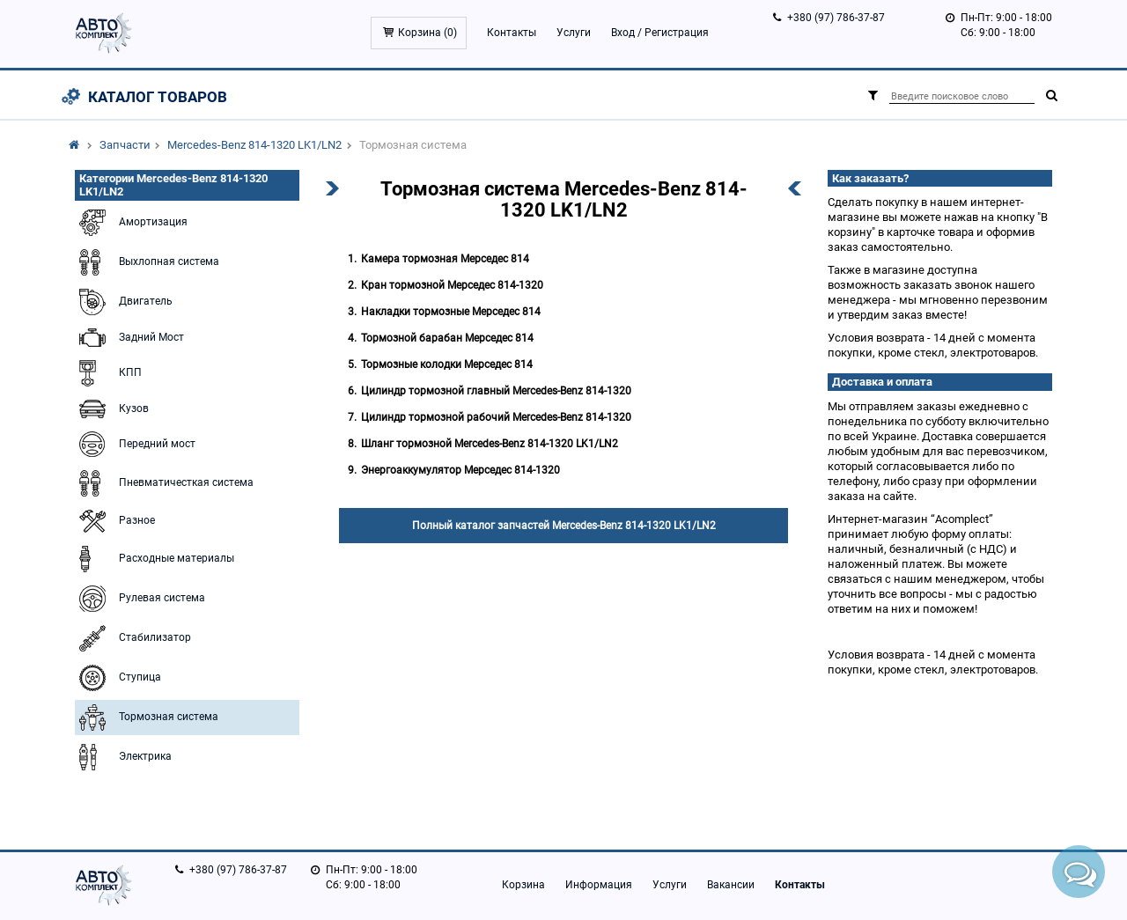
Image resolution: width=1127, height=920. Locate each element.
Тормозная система (146, 717)
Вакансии (731, 885)
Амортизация (131, 222)
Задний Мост (129, 337)
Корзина (523, 885)
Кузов (112, 409)
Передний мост (135, 444)
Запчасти (125, 144)
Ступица (118, 678)
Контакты (511, 32)
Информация (598, 885)
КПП (108, 373)
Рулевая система (140, 598)
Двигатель (124, 302)
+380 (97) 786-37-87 (836, 17)
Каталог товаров (157, 97)
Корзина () (427, 32)
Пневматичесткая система (164, 483)
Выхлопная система (147, 262)
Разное (115, 521)
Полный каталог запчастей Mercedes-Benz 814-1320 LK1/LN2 (564, 525)
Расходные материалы (154, 559)
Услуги (573, 32)
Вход (623, 32)
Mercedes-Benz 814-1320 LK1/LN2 (254, 144)
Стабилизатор (133, 638)
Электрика (123, 757)
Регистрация (677, 32)
